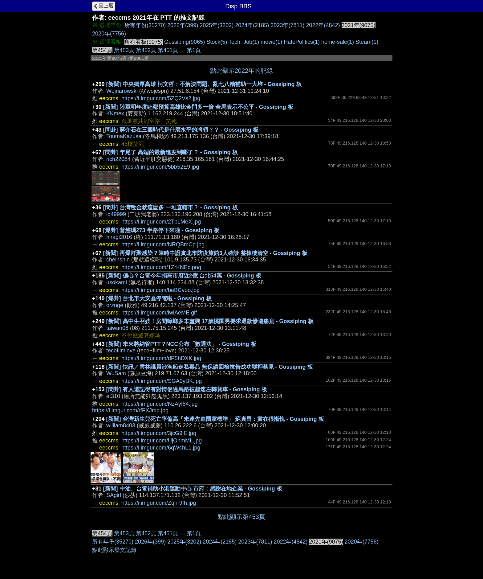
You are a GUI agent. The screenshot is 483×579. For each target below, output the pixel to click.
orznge (114, 305)
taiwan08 (117, 328)
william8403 (120, 425)
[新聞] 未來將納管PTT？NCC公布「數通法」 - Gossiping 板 (181, 344)
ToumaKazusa (123, 136)
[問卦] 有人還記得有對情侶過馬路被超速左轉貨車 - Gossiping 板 (186, 389)
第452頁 (146, 50)
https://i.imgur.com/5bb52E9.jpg (160, 167)
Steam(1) (366, 42)
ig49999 (116, 214)
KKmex (115, 113)
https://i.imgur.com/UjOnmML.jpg (161, 440)
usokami (116, 282)
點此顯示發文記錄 (114, 550)
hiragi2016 (119, 237)
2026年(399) (182, 25)
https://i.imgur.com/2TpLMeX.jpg (161, 222)
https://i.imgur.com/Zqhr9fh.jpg (158, 503)
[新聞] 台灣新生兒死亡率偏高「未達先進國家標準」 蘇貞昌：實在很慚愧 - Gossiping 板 (215, 419)
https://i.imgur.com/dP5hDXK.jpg (161, 358)
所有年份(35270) (145, 25)
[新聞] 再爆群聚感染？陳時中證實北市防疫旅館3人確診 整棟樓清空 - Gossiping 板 (205, 253)
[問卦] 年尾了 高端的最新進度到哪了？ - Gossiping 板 (170, 152)
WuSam (116, 373)
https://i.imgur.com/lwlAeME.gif (159, 313)
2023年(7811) (287, 25)
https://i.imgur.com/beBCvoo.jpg (160, 290)
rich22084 (118, 159)
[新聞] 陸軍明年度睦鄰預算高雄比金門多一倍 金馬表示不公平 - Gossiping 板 (198, 107)
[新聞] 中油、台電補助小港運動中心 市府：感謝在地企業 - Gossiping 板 (192, 489)
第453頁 (124, 50)
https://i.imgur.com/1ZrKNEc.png (161, 267)
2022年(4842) (323, 25)
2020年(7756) (109, 34)
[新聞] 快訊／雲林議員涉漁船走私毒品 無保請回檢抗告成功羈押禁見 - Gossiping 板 (209, 367)
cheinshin (118, 260)
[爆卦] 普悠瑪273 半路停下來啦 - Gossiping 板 (161, 230)
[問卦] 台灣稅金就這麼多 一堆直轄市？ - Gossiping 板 (170, 207)
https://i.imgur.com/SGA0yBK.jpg (161, 381)
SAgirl (113, 495)
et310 (113, 396)
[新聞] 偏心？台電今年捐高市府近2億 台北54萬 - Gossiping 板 (183, 276)
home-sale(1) (337, 42)
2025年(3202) (216, 25)
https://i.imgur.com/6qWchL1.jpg (160, 448)
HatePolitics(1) (302, 42)
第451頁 (168, 50)
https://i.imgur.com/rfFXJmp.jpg (130, 410)
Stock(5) (216, 42)
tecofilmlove (121, 350)
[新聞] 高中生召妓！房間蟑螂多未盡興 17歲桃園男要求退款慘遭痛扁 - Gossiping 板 (210, 321)
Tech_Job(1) (244, 42)
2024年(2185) (252, 25)
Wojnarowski (122, 91)
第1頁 (194, 50)
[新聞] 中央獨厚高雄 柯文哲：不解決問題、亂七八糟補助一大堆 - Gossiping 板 (204, 84)
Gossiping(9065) (184, 42)
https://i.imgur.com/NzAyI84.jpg (159, 404)
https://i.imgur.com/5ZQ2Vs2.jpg (160, 98)
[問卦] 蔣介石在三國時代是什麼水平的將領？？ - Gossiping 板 (180, 130)
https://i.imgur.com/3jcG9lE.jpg (158, 433)
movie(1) (271, 42)
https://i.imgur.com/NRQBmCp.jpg (163, 244)
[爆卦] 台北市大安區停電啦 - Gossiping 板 (159, 298)
